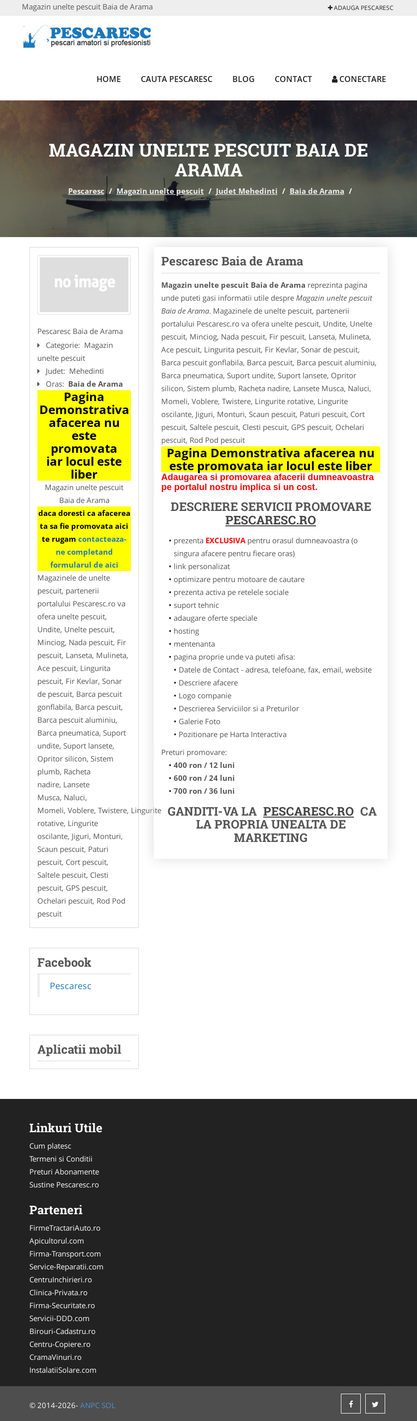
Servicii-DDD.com (59, 1318)
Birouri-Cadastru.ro (62, 1331)
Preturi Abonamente (64, 1171)
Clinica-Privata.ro (58, 1292)
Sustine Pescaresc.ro (64, 1184)
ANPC (90, 1405)
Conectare (359, 79)
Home (109, 79)
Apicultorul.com (56, 1241)
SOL (108, 1405)
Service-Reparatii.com (66, 1266)
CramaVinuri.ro (55, 1357)
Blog (243, 79)
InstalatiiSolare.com (63, 1370)
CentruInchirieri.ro (60, 1279)
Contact (293, 79)
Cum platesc (50, 1146)
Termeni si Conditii (61, 1159)
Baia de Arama (317, 191)
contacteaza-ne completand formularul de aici (88, 552)
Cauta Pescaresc (176, 79)
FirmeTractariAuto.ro (65, 1228)
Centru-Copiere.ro (60, 1344)
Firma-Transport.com (65, 1253)
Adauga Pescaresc (361, 7)
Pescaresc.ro (308, 811)
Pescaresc (86, 191)
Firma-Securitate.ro (62, 1305)
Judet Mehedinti (247, 191)
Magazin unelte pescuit (160, 191)
